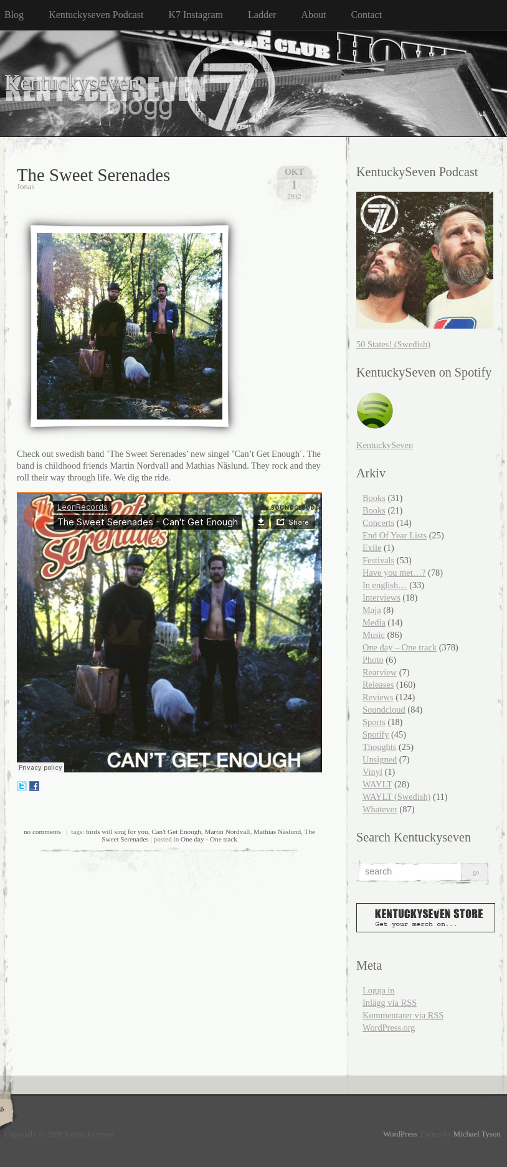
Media (374, 622)
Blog (14, 14)
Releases (378, 685)
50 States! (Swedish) (393, 344)
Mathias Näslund (277, 831)
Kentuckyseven (72, 83)
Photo (373, 660)
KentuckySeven (384, 445)
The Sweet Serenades (93, 175)
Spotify (375, 734)
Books (374, 498)
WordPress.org (388, 1028)
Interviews (381, 597)
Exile (371, 548)
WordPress (400, 1134)
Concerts (378, 523)
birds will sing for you (117, 831)
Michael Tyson (477, 1134)
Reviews (378, 697)
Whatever (379, 809)
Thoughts (379, 747)
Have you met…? (394, 573)
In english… (384, 585)
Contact (366, 14)
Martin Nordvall (227, 831)
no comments (42, 831)
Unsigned (379, 759)
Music (373, 635)
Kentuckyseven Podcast (96, 14)
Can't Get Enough (176, 831)
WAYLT (377, 784)
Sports (374, 722)
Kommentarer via (402, 1015)
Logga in (378, 990)
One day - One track (209, 839)
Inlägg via (389, 1003)
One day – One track (399, 647)
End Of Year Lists (394, 535)
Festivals (378, 560)
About (313, 14)
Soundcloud (383, 710)
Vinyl (372, 772)
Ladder (262, 14)
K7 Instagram (196, 14)
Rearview (379, 672)
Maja (371, 610)
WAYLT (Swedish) (396, 797)
